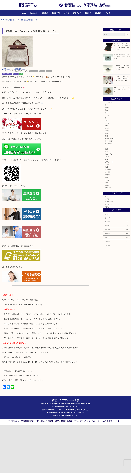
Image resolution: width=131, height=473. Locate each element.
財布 (106, 160)
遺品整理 (69, 468)
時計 (106, 168)
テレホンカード (110, 186)
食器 (106, 183)
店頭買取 (50, 468)
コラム (107, 238)
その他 (107, 13)
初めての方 (33, 13)
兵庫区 (107, 254)
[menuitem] (23, 13)
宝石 (106, 158)
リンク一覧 (116, 468)
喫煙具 (107, 212)
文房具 (107, 214)
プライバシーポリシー (90, 468)
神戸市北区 (108, 252)
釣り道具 (108, 220)
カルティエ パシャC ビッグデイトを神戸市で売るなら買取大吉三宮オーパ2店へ (121, 125)
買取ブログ (77, 13)
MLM (106, 207)
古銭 (106, 196)
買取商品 (45, 13)
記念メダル (108, 201)
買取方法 (88, 13)
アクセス (76, 468)
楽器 (106, 225)
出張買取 (57, 468)
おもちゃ (108, 227)
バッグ (107, 163)
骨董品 (107, 176)
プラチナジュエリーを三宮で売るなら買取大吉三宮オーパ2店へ (121, 115)
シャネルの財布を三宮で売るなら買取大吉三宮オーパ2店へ (122, 104)
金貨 (106, 199)
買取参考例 (56, 13)
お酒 (106, 173)
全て (4, 121)
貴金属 (107, 155)
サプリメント (109, 209)
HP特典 (66, 13)
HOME (23, 13)
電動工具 (108, 222)
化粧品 (107, 204)
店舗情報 (98, 13)
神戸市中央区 (109, 249)
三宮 (21, 121)
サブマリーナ (109, 150)
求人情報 (109, 468)
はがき (107, 194)
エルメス (9, 121)
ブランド (15, 121)
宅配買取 (63, 468)
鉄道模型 (108, 217)
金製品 (107, 178)
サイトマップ (101, 468)
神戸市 (107, 247)
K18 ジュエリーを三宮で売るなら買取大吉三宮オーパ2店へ (122, 136)
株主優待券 (108, 191)
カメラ (107, 170)
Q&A (81, 468)
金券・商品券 (109, 189)
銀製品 (107, 181)
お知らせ (108, 235)
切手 (106, 230)
